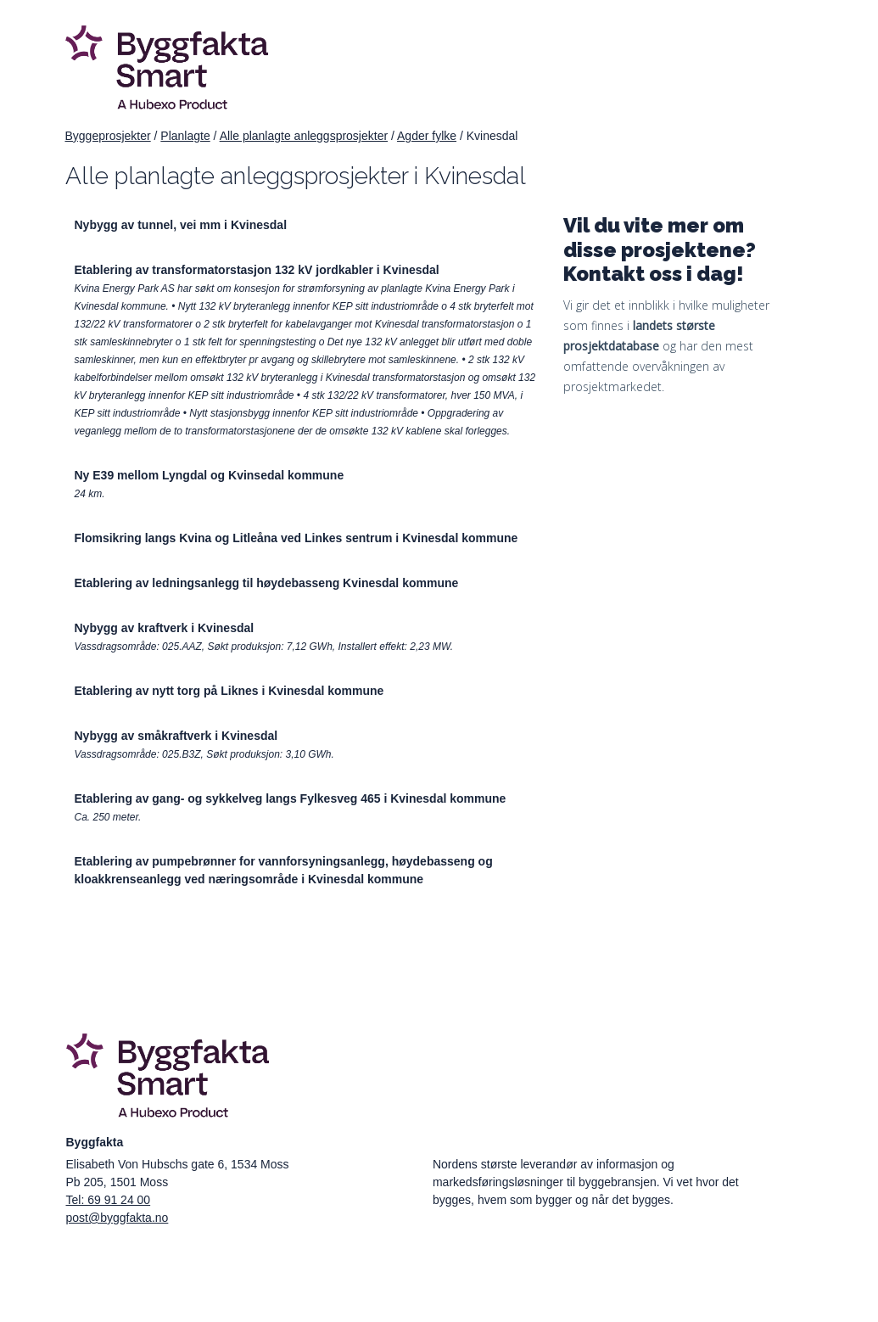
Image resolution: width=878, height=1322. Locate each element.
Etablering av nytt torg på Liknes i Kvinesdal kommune (229, 690)
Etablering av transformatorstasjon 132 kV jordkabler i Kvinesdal (257, 270)
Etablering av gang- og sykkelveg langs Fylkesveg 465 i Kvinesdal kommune (290, 798)
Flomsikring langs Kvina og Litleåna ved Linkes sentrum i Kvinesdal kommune (296, 538)
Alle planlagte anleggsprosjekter (304, 136)
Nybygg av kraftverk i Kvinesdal (164, 628)
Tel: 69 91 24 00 (108, 1200)
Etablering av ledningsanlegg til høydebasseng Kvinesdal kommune (267, 583)
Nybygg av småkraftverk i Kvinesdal (176, 735)
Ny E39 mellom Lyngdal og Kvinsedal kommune (209, 475)
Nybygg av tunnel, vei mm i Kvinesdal (181, 225)
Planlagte (185, 136)
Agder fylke (426, 136)
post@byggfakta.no (117, 1217)
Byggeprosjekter (108, 136)
